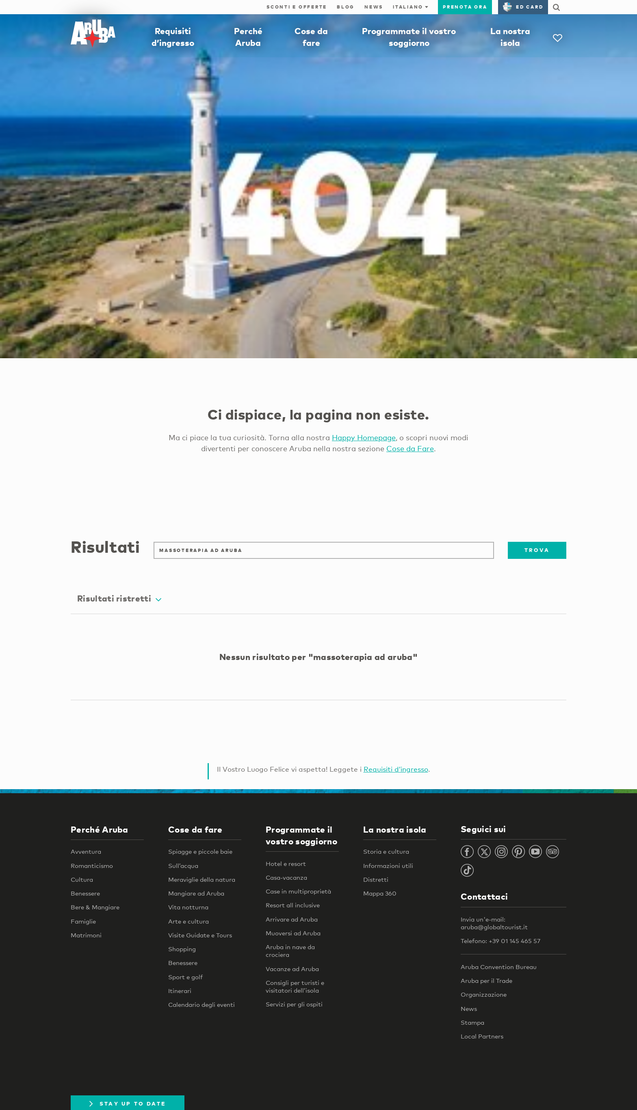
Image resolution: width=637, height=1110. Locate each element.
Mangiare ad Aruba (196, 893)
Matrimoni (86, 935)
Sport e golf (185, 976)
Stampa (472, 1022)
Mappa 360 (379, 893)
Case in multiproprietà (298, 891)
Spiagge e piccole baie (200, 851)
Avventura (86, 851)
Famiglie (83, 921)
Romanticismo (92, 865)
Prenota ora (465, 7)
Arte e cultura (188, 921)
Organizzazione (484, 994)
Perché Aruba (99, 829)
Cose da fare (195, 829)
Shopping (182, 949)
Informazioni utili (388, 865)
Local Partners (482, 1036)
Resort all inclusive (293, 905)
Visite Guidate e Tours (200, 935)
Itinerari (179, 991)
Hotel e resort (286, 864)
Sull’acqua (183, 865)
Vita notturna (188, 907)
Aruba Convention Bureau (499, 967)
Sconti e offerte (296, 7)
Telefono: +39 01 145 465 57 (500, 941)
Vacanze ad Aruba (292, 969)
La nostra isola (395, 829)
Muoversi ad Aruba (293, 933)
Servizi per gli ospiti (294, 1004)
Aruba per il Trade (486, 981)
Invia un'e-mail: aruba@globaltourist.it (494, 923)
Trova (537, 550)
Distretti (375, 879)
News (373, 7)
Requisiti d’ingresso (396, 769)
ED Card (523, 7)
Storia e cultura (386, 851)
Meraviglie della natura (201, 879)
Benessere (85, 893)
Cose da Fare (410, 448)
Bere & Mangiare (95, 907)
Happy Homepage (364, 437)
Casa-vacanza (286, 877)
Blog (346, 7)
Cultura (82, 879)
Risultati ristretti (119, 598)
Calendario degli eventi (201, 1004)
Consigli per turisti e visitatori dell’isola (295, 986)
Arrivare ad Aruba (292, 919)
